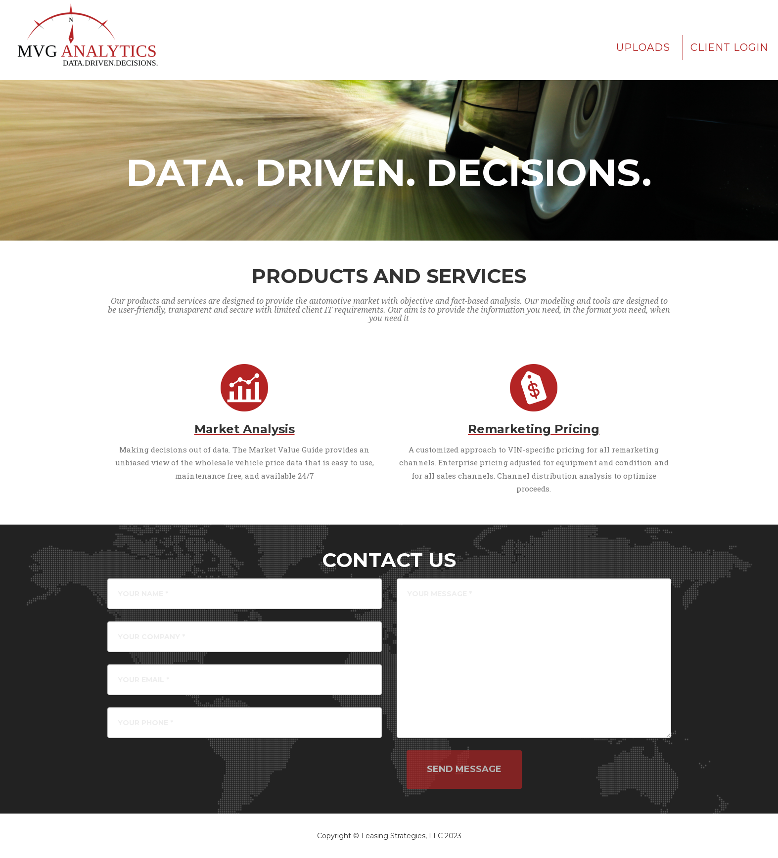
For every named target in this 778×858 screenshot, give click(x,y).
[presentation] (331, 769)
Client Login (729, 47)
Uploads (643, 47)
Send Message (464, 769)
